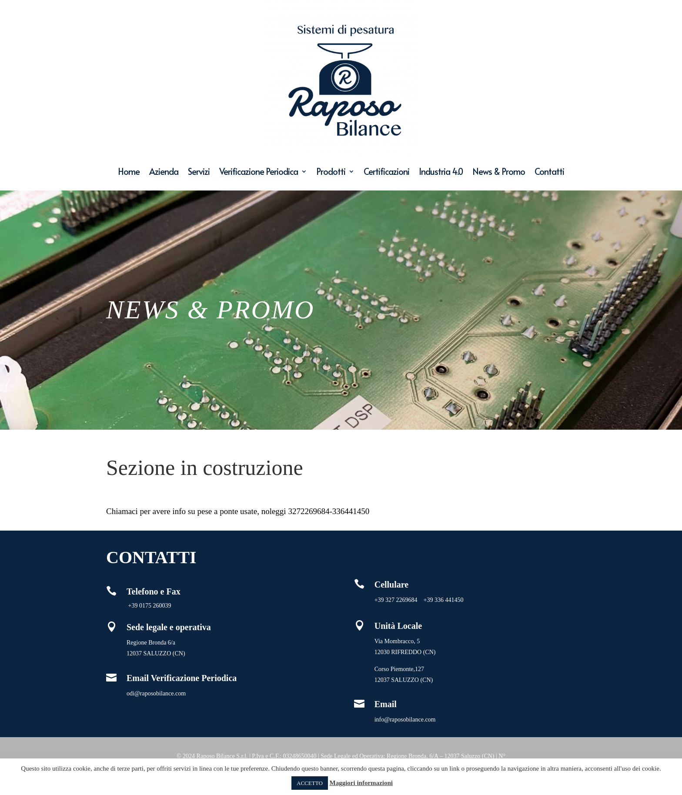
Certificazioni (386, 171)
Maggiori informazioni (361, 782)
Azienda (163, 171)
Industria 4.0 (441, 171)
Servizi (199, 171)
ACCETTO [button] (310, 783)
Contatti (549, 171)
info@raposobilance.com (405, 719)
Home (129, 171)
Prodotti (330, 171)
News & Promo (498, 171)
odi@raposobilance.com (156, 693)
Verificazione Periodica (258, 171)
